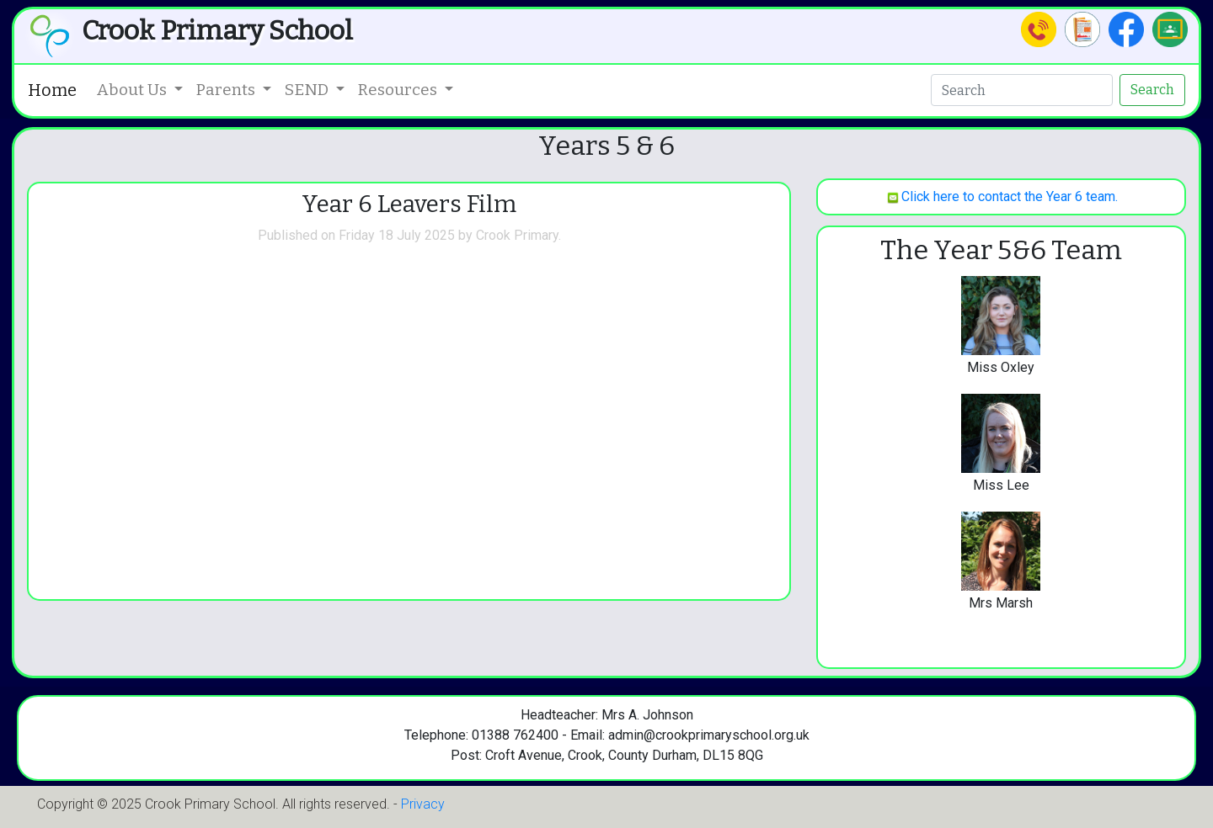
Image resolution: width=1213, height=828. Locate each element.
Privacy (423, 804)
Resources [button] (399, 89)
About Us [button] (133, 89)
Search (1152, 90)
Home (52, 90)
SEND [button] (308, 89)
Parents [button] (227, 89)
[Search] (1022, 90)
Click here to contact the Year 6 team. (1001, 196)
